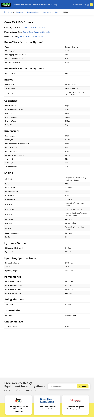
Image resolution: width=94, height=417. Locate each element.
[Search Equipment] (85, 4)
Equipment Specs (33, 12)
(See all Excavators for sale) (34, 27)
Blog (55, 4)
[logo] (6, 5)
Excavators (47, 12)
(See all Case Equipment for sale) (36, 32)
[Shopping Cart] (88, 4)
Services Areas (26, 4)
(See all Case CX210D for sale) (30, 36)
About (49, 4)
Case (56, 12)
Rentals (16, 4)
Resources (19, 12)
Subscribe (83, 386)
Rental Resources (39, 4)
